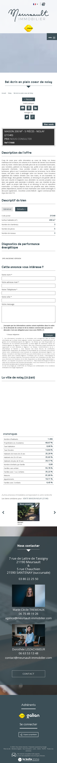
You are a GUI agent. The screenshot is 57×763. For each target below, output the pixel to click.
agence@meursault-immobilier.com (28, 618)
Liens (34, 749)
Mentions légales (17, 749)
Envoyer (49, 335)
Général (7, 209)
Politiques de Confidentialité (35, 366)
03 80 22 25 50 (28, 579)
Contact (28, 673)
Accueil (4, 93)
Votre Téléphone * (9, 289)
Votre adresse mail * (10, 282)
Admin (39, 749)
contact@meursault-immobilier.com (28, 658)
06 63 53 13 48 (28, 653)
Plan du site (7, 749)
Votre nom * (7, 275)
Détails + (21, 209)
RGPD (44, 749)
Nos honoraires (27, 749)
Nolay (10, 93)
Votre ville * (7, 297)
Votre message (8, 304)
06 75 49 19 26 (28, 614)
